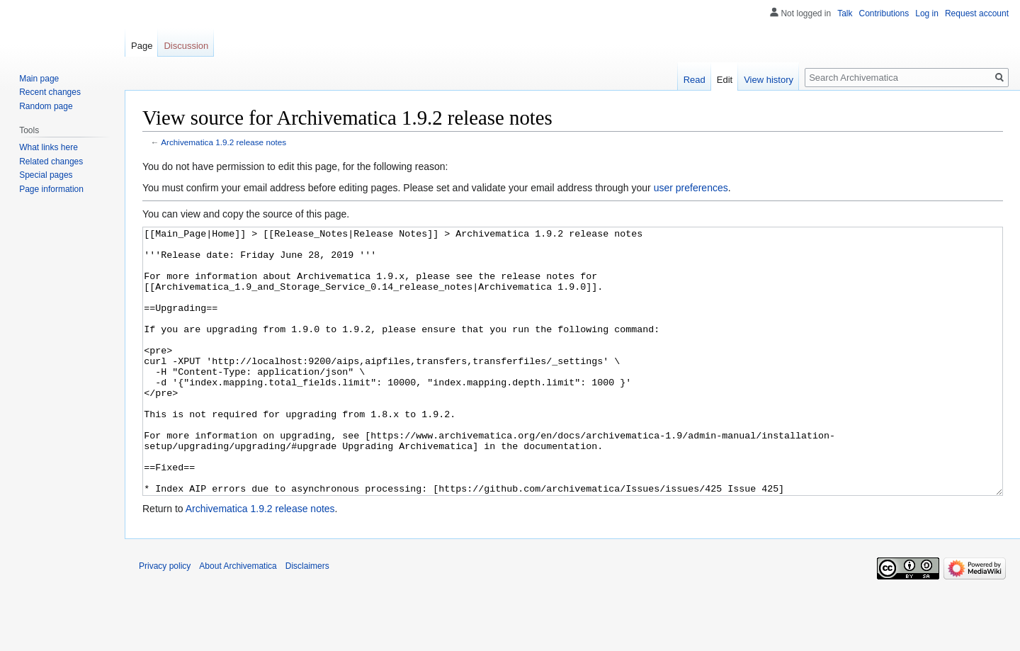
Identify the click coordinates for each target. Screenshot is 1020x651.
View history (768, 79)
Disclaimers (307, 619)
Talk (844, 13)
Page (141, 45)
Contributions (884, 13)
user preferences (691, 187)
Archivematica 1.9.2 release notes (223, 142)
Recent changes (50, 92)
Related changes (51, 161)
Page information (51, 189)
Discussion (186, 45)
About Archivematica (237, 619)
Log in (927, 13)
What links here (48, 147)
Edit (724, 79)
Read (695, 79)
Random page (45, 106)
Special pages (45, 175)
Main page (39, 79)
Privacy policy (165, 619)
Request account (977, 13)
